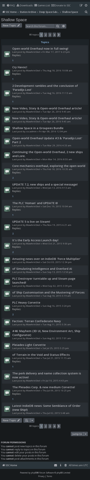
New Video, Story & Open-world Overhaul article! (47, 108)
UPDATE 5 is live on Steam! (31, 221)
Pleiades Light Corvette (29, 345)
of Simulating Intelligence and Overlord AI (42, 269)
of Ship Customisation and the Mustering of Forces (48, 292)
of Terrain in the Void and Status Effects (41, 355)
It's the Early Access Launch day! (35, 240)
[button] (59, 34)
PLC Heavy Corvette (26, 302)
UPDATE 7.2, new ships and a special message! (45, 184)
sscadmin (31, 131)
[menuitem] (11, 5)
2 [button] (45, 35)
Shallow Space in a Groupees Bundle (37, 128)
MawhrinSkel (33, 51)
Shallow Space (14, 20)
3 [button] (50, 35)
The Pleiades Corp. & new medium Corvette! (43, 387)
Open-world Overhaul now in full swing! (40, 48)
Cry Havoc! (19, 67)
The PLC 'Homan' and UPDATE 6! (35, 203)
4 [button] (54, 35)
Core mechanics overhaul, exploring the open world (48, 166)
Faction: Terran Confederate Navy (36, 321)
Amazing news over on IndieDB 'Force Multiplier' (46, 259)
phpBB (34, 472)
